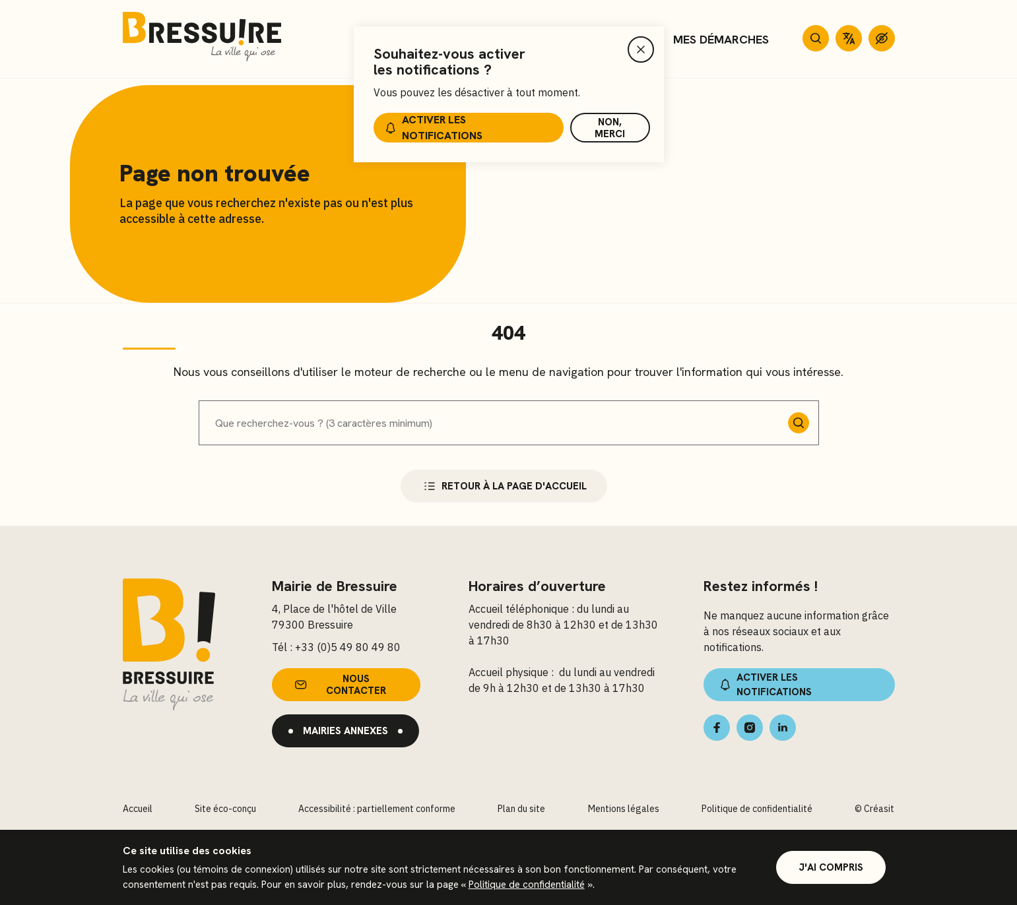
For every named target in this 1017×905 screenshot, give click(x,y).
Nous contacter (339, 685)
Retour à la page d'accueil (504, 486)
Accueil (137, 809)
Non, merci (610, 127)
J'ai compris (831, 867)
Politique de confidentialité (527, 884)
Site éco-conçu (225, 809)
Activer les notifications (432, 127)
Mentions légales (623, 809)
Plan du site (521, 809)
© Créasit (874, 809)
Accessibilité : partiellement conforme (376, 809)
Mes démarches (721, 39)
